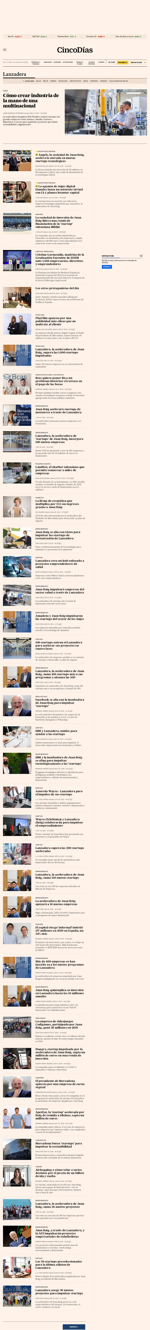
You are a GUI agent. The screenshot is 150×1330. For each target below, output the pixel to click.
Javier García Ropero (43, 1001)
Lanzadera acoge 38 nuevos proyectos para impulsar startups (59, 1292)
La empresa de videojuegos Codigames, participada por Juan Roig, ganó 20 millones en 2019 (58, 1024)
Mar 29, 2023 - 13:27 (58, 293)
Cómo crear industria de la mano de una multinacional (31, 100)
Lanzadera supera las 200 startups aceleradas (59, 850)
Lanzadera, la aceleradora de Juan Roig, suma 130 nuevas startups (59, 876)
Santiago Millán (41, 166)
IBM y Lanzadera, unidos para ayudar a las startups (56, 733)
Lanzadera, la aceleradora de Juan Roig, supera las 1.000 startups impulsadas (59, 352)
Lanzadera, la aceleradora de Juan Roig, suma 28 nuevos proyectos (59, 1205)
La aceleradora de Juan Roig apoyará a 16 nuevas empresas (56, 903)
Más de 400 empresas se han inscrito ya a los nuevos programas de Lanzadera (59, 964)
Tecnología (63, 81)
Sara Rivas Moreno (42, 478)
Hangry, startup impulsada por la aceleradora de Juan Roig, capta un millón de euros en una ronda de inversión (60, 1054)
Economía (57, 62)
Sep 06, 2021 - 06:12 (44, 447)
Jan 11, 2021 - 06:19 (52, 682)
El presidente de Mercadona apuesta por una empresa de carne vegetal (60, 1084)
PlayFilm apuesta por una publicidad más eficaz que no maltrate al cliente (55, 321)
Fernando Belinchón (43, 1092)
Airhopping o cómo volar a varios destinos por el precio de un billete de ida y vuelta (59, 1173)
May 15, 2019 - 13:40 (44, 1212)
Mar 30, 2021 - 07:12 (53, 624)
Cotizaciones (68, 62)
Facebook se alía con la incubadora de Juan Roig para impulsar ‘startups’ (59, 703)
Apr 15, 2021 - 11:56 (62, 572)
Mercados (48, 62)
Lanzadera (14, 74)
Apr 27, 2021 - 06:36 (52, 543)
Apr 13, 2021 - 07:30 (52, 598)
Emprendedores (41, 1287)
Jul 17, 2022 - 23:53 (63, 389)
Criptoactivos (75, 81)
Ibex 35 (10, 37)
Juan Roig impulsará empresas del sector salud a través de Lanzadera (59, 591)
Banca (85, 81)
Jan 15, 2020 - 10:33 (66, 1092)
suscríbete (122, 62)
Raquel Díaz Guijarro (43, 329)
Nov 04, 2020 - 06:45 (64, 769)
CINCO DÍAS (39, 269)
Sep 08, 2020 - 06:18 (45, 883)
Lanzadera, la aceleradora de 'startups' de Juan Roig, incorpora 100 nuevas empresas (59, 439)
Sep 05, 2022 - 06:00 (53, 361)
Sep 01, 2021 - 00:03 (65, 478)
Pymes (5, 91)
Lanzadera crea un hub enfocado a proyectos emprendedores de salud (59, 564)
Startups (39, 558)
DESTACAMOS (29, 81)
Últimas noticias (91, 63)
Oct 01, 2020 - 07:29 (45, 831)
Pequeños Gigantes (42, 464)
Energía (53, 81)
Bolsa (38, 81)
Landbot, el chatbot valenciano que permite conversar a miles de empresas (60, 470)
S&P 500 (36, 37)
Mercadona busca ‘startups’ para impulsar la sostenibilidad (58, 1145)
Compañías (39, 1078)
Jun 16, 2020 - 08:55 (63, 939)
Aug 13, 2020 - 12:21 (52, 909)
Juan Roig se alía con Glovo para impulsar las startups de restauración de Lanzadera (57, 535)
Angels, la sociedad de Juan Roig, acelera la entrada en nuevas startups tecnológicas (59, 158)
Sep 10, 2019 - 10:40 (52, 1152)
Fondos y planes (79, 63)
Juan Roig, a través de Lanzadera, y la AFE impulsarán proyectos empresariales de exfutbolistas (60, 1233)
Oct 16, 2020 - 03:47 (63, 799)
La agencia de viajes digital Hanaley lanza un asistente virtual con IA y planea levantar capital (59, 189)
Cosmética (39, 498)
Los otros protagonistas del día (57, 288)
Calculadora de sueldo (118, 81)
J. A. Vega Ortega (42, 799)
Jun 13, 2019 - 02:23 (63, 1181)
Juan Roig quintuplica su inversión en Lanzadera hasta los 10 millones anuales (59, 993)
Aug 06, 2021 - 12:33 (59, 512)
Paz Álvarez (39, 512)
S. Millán (38, 198)
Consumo (103, 81)
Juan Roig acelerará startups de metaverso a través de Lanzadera (58, 411)
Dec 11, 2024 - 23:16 (38, 113)
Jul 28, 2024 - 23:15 (63, 166)
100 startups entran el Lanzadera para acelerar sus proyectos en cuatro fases (58, 645)
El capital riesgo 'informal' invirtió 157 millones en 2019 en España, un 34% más (59, 930)
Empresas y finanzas (35, 63)
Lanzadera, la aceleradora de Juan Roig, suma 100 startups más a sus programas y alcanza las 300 (59, 674)
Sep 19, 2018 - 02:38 (63, 1273)
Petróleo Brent (63, 37)
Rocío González (41, 572)
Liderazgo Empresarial (44, 251)
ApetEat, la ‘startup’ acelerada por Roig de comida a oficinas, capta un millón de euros (59, 1115)
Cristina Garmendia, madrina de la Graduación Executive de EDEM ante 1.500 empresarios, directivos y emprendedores (59, 260)
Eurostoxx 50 (91, 37)
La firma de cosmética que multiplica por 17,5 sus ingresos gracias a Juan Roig (57, 504)
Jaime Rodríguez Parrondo (13, 113)
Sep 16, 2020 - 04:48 (63, 856)
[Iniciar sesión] (138, 62)
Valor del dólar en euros (124, 37)
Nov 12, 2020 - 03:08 (63, 739)
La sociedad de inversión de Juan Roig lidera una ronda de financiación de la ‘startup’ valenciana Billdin (58, 222)
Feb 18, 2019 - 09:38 (62, 1242)
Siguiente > (74, 1327)
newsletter (108, 256)
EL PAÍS (110, 61)
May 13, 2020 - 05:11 (61, 1001)
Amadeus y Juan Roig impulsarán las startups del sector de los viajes (59, 618)
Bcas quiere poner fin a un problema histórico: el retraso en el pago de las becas (58, 381)
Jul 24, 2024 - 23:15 (57, 198)
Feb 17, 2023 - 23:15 (67, 329)
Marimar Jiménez (41, 389)
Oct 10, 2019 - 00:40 (64, 1123)
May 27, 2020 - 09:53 (63, 973)
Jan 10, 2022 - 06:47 (44, 417)
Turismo (38, 1167)
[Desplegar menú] (5, 50)
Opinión (101, 62)
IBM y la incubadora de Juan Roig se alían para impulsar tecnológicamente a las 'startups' (58, 760)
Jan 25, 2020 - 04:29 (61, 1064)
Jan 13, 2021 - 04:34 (62, 654)
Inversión (94, 81)
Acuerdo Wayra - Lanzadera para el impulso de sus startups (58, 793)
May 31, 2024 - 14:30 (58, 269)
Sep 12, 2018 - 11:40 (58, 1298)
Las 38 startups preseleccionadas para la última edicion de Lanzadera (58, 1264)
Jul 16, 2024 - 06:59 (57, 232)
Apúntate (107, 267)
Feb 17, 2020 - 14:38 (58, 1033)
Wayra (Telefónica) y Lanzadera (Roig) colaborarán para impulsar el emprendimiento (59, 822)
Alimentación (40, 1140)
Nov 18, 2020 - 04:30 (64, 711)
